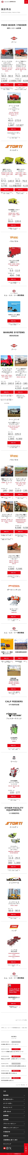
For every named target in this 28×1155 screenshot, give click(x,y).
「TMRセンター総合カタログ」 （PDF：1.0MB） (13, 324)
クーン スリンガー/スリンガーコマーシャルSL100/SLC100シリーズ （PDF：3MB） (13, 446)
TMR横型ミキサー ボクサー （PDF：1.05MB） (13, 229)
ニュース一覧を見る (20, 1084)
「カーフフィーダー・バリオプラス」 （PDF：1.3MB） (13, 749)
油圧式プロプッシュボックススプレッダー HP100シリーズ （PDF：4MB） (20, 396)
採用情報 (5, 1119)
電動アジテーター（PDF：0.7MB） (6, 498)
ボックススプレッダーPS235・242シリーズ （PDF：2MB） (6, 396)
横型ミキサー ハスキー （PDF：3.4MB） (20, 193)
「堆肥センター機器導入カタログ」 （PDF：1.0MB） (6, 662)
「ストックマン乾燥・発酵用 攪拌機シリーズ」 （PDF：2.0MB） (13, 693)
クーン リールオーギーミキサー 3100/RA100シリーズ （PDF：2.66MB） (13, 133)
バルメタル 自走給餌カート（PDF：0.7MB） (13, 283)
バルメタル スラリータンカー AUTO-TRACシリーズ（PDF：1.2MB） (13, 576)
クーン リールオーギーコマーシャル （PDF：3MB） (13, 138)
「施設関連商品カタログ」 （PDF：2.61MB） (13, 1007)
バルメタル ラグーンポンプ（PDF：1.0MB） (20, 498)
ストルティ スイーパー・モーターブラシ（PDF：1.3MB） (13, 870)
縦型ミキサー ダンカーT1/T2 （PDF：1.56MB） (6, 193)
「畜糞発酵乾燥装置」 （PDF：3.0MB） (20, 662)
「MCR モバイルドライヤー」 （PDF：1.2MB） (13, 918)
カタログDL (6, 403)
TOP (4, 1091)
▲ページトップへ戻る (21, 1020)
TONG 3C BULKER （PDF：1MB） (13, 965)
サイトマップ (7, 1144)
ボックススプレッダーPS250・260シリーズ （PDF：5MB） (6, 400)
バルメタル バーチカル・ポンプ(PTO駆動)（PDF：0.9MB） (6, 535)
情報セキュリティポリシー (11, 1127)
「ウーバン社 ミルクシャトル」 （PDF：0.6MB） (13, 800)
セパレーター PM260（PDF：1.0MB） (13, 620)
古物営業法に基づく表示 (10, 1139)
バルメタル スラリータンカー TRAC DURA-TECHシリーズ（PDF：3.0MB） (20, 535)
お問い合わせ (26, 1148)
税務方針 (5, 1135)
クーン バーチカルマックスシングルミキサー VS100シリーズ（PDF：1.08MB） (6, 88)
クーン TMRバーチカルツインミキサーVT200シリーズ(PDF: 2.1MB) (20, 88)
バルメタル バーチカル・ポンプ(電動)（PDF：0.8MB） (6, 539)
